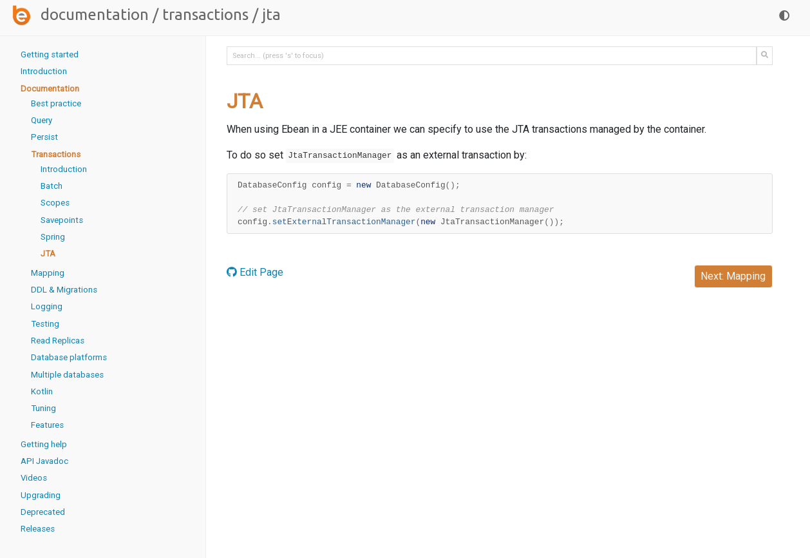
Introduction (44, 71)
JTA (48, 253)
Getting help (44, 444)
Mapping (47, 273)
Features (47, 425)
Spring (53, 237)
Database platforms (69, 357)
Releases (38, 529)
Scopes (55, 202)
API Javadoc (44, 461)
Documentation (95, 14)
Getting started (50, 54)
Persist (44, 137)
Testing (45, 324)
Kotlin (42, 391)
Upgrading (41, 495)
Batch (51, 186)
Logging (46, 306)
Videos (34, 478)
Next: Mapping (733, 276)
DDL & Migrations (64, 289)
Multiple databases (67, 375)
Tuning (43, 408)
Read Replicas (57, 340)
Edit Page (255, 272)
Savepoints (62, 220)
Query (41, 120)
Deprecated (43, 512)
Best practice (56, 103)
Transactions (205, 14)
